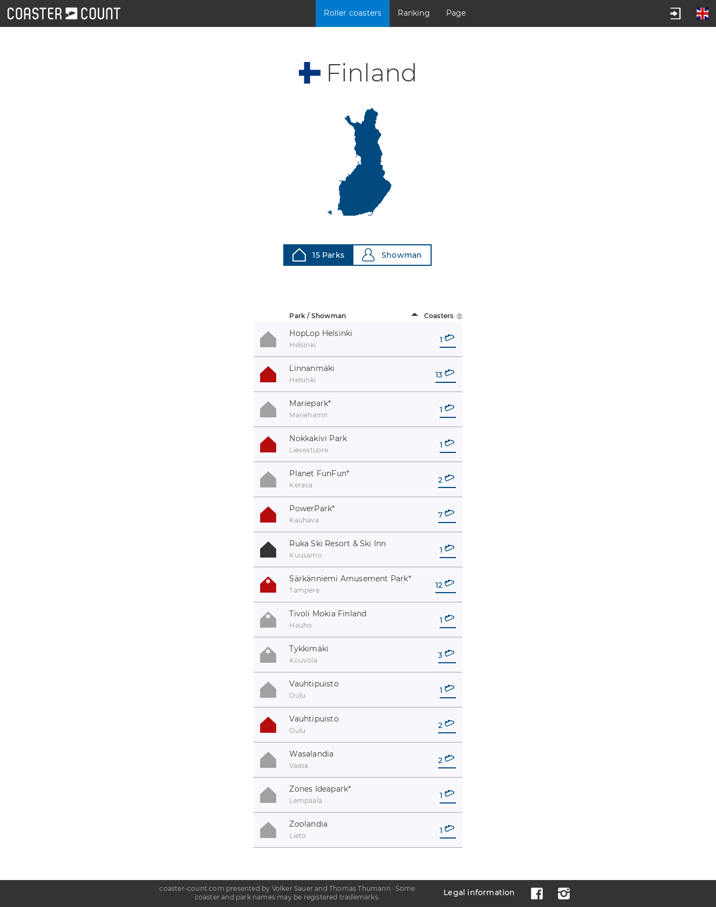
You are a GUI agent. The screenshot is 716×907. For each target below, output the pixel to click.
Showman (392, 255)
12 (444, 585)
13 (444, 375)
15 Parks (318, 255)
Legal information (479, 892)
